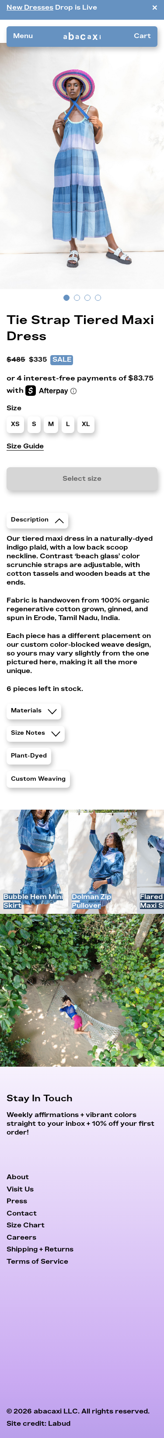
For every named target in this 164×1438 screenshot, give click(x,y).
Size (14, 408)
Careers (21, 1237)
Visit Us (20, 1189)
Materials (34, 711)
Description (37, 520)
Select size (82, 479)
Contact (22, 1213)
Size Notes (35, 733)
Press (17, 1201)
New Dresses (30, 7)
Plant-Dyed (29, 756)
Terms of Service (37, 1261)
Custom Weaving (38, 779)
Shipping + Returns (40, 1249)
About (18, 1177)
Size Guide (25, 446)
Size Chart (26, 1225)
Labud (59, 1423)
